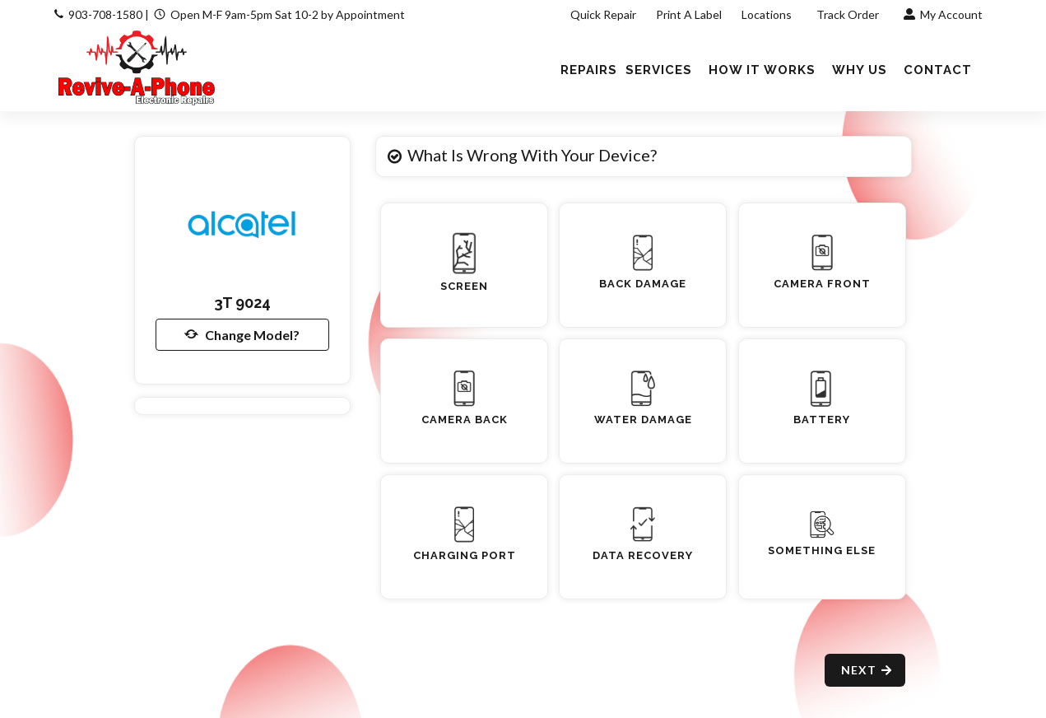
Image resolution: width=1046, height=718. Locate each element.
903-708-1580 (105, 14)
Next (867, 670)
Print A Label (689, 14)
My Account (943, 14)
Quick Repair (603, 14)
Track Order (848, 14)
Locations (767, 14)
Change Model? (242, 334)
